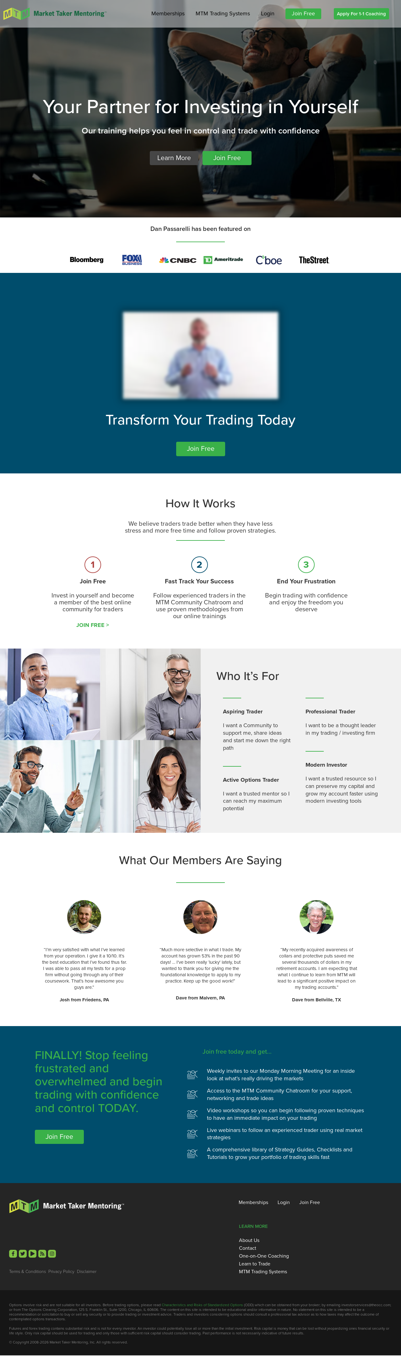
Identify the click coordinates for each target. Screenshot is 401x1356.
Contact (247, 1248)
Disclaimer (86, 1272)
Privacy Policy (61, 1272)
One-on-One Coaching (264, 1256)
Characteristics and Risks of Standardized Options (202, 1305)
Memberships (168, 13)
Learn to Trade (254, 1264)
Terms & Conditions (27, 1272)
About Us (249, 1241)
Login (267, 13)
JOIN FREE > (92, 625)
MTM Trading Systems (223, 13)
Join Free (303, 13)
